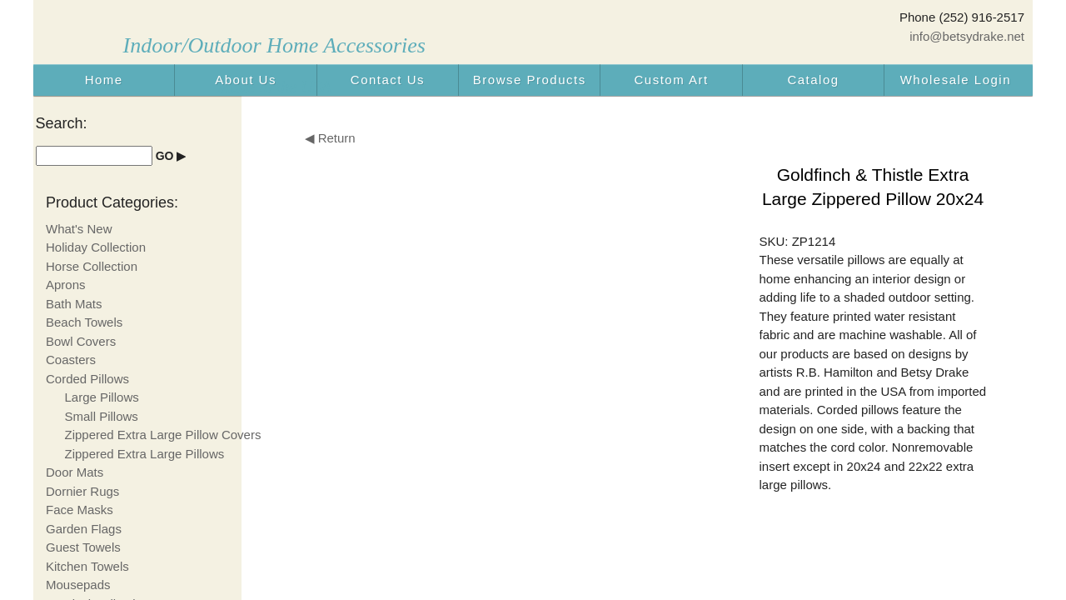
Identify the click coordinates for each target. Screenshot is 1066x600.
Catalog (813, 79)
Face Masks (79, 509)
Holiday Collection (96, 247)
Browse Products (529, 79)
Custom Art (672, 79)
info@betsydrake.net (966, 36)
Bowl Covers (81, 341)
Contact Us (388, 79)
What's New (79, 229)
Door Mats (74, 472)
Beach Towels (84, 322)
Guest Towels (83, 547)
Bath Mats (74, 304)
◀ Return (330, 138)
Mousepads (78, 585)
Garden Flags (84, 529)
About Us (245, 79)
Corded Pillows (87, 379)
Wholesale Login (955, 79)
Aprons (66, 285)
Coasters (71, 359)
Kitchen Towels (87, 566)
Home (104, 79)
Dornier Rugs (82, 491)
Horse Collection (91, 266)
